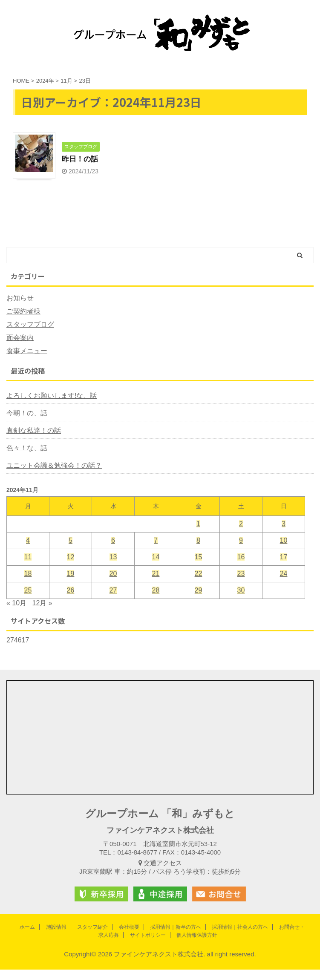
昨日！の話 (81, 159)
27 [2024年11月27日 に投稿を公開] (113, 590)
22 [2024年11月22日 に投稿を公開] (198, 574)
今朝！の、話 (26, 413)
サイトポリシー (148, 935)
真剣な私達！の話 (33, 431)
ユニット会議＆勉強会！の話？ (54, 465)
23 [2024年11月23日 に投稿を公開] (241, 574)
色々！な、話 (26, 448)
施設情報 (56, 927)
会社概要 (129, 927)
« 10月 (16, 603)
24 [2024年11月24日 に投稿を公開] (284, 574)
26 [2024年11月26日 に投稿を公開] (71, 590)
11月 (66, 81)
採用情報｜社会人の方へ (240, 927)
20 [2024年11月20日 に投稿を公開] (113, 574)
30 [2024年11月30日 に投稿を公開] (241, 590)
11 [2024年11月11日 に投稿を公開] (28, 557)
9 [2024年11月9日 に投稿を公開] (241, 540)
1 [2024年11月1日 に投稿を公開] (198, 524)
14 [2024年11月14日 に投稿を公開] (156, 557)
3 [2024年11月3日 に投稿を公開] (283, 524)
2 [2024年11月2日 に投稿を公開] (241, 524)
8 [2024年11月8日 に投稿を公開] (198, 540)
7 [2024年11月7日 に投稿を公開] (156, 540)
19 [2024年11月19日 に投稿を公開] (71, 574)
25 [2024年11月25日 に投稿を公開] (28, 590)
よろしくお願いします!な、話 (51, 396)
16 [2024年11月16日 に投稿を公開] (241, 557)
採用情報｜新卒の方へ (175, 927)
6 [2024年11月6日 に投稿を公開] (113, 540)
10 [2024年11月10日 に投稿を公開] (284, 540)
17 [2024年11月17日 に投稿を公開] (284, 557)
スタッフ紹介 (92, 927)
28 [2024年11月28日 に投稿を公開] (156, 590)
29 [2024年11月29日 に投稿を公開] (198, 590)
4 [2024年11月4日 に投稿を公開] (28, 540)
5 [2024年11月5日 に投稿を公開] (70, 540)
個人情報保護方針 (196, 935)
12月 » (42, 603)
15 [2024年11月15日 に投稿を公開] (198, 557)
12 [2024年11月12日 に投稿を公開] (71, 557)
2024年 (45, 81)
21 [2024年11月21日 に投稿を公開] (156, 574)
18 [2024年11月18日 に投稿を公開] (28, 574)
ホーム (27, 927)
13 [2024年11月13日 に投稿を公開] (113, 557)
